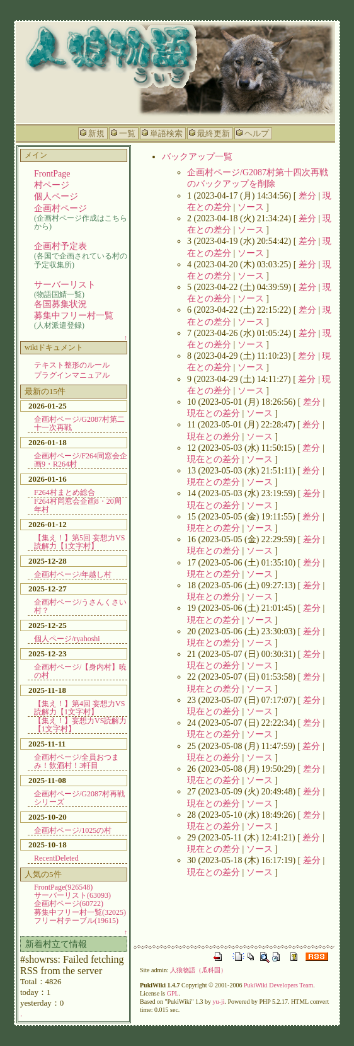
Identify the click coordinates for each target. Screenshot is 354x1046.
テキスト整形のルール (72, 365)
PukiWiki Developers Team (278, 985)
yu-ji (219, 1001)
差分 (307, 195)
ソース (250, 207)
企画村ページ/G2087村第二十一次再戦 (79, 423)
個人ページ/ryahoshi (67, 638)
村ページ (51, 185)
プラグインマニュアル (72, 375)
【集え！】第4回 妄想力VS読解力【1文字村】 (79, 707)
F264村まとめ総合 (64, 492)
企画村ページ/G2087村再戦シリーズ (79, 797)
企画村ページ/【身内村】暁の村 (80, 671)
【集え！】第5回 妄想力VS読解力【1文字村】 (79, 541)
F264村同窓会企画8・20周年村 (78, 505)
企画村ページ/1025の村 (72, 830)
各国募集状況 (60, 304)
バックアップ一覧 (197, 156)
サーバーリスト (65, 284)
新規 (96, 133)
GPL (173, 993)
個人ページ (56, 196)
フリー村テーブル (76, 920)
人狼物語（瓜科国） (198, 970)
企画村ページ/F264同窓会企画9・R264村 (80, 459)
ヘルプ (256, 133)
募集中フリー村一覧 (73, 315)
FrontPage (52, 173)
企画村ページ (60, 208)
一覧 (127, 133)
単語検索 (166, 133)
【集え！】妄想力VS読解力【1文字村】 (80, 724)
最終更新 (213, 133)
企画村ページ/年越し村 (72, 574)
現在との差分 (213, 413)
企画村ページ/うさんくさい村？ (80, 606)
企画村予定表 (60, 246)
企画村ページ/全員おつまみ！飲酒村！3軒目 (76, 761)
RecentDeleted (56, 858)
